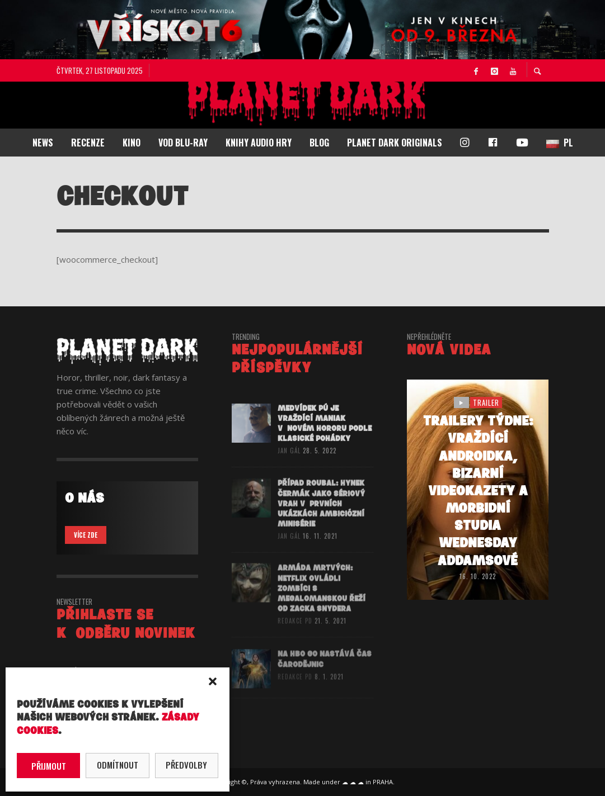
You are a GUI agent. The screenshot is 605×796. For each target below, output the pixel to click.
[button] (212, 681)
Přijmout (48, 766)
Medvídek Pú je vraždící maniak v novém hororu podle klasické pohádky (325, 435)
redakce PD (295, 636)
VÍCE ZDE (85, 534)
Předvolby (186, 765)
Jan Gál (289, 462)
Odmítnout (117, 765)
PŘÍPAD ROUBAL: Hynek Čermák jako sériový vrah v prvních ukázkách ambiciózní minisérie (321, 518)
